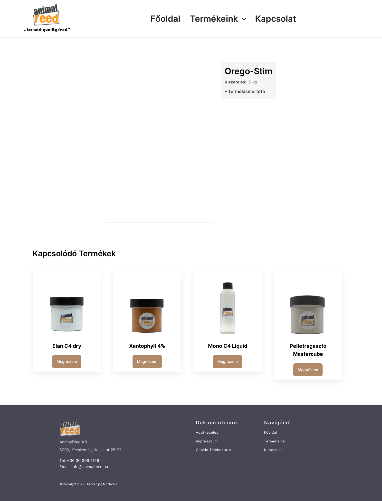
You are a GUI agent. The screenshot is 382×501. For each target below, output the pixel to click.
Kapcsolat (275, 18)
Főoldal (165, 18)
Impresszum (207, 441)
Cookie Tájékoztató (213, 449)
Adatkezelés (207, 432)
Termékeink (214, 18)
